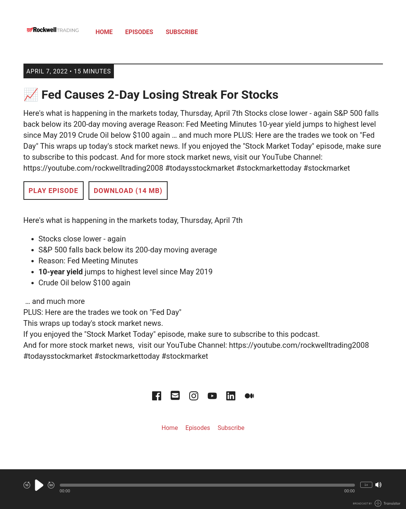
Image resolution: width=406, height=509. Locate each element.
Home (104, 32)
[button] (207, 485)
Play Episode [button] (53, 191)
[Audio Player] (203, 489)
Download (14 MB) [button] (128, 191)
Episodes (139, 32)
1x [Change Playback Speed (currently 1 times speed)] (366, 485)
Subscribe (182, 32)
